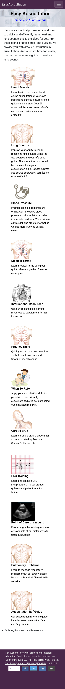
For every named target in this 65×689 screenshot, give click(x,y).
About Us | (23, 663)
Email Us (41, 663)
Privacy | (32, 663)
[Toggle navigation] (58, 4)
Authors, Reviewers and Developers (24, 630)
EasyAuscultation (14, 4)
